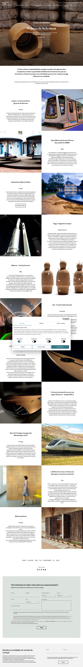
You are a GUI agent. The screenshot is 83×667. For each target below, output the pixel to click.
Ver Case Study (21, 205)
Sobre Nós (65, 5)
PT (80, 2)
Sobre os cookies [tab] (61, 323)
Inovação (48, 5)
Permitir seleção (41, 346)
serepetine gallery (47, 560)
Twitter (41, 569)
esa (53, 560)
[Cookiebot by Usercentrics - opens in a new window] (63, 319)
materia (57, 560)
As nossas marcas (41, 5)
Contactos (66, 2)
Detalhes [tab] (41, 323)
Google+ (43, 569)
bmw (40, 560)
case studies (30, 560)
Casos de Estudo (75, 2)
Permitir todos (60, 346)
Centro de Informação (57, 5)
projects (24, 560)
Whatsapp (45, 569)
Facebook (40, 569)
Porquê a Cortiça (20, 5)
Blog (70, 2)
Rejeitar (23, 346)
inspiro (36, 560)
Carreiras (60, 2)
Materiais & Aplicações (31, 5)
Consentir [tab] (22, 323)
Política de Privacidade (50, 621)
